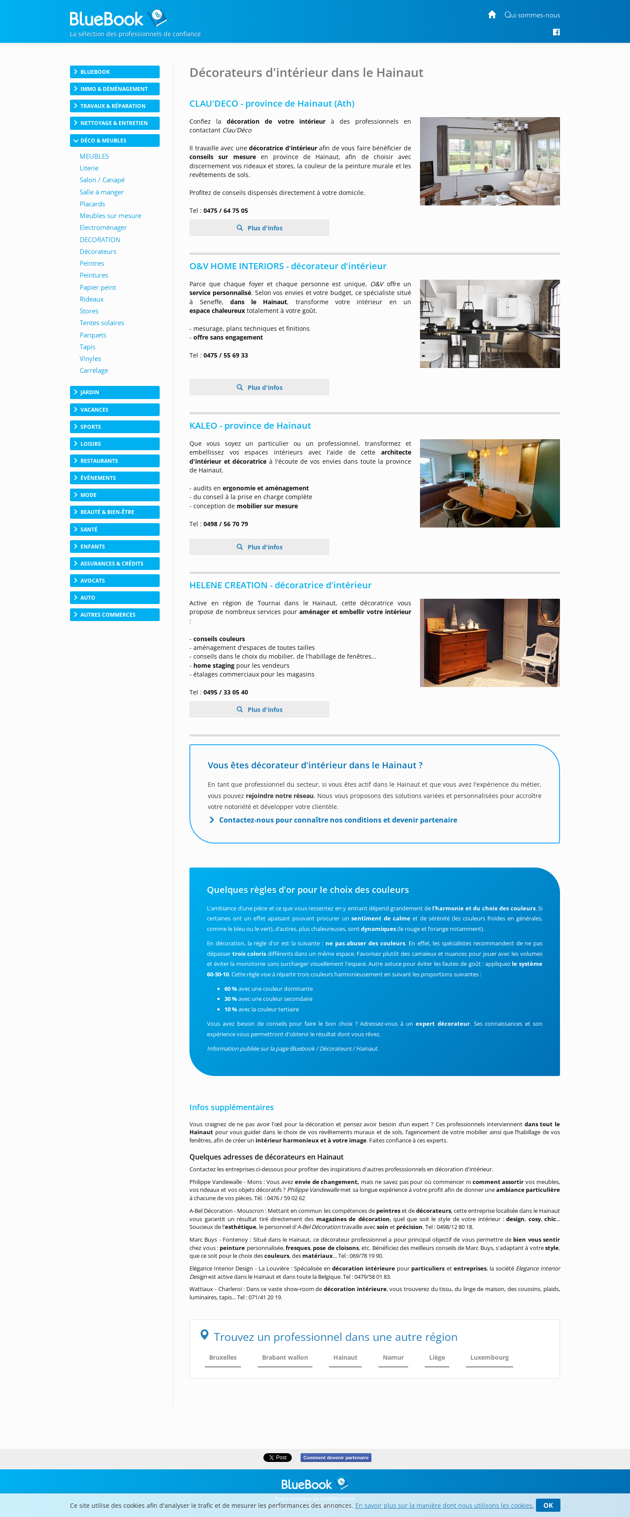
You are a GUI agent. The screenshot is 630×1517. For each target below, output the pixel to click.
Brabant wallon (285, 1357)
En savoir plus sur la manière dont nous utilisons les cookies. (444, 1505)
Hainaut (345, 1357)
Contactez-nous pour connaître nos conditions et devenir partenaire (338, 820)
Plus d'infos (264, 228)
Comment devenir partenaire (335, 1457)
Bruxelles (223, 1357)
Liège (437, 1357)
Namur (393, 1357)
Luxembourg (489, 1357)
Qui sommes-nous (532, 15)
